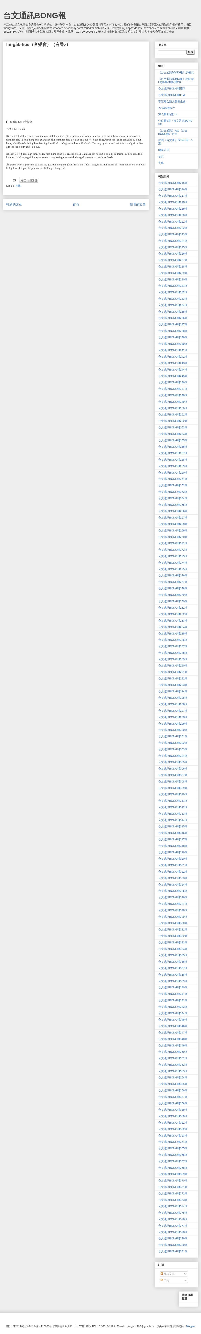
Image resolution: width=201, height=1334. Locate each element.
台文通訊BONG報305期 (172, 762)
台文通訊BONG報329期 (172, 916)
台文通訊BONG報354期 (172, 1077)
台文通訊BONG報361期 (172, 1122)
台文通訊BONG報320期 (172, 858)
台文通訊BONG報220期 (172, 215)
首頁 (76, 204)
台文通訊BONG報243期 (172, 363)
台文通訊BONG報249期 (172, 401)
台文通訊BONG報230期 (172, 279)
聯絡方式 (163, 150)
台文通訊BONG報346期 (172, 1026)
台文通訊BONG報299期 (172, 723)
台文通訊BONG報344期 (172, 1013)
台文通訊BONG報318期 (172, 845)
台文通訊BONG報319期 (172, 852)
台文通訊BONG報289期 (172, 659)
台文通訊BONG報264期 (172, 498)
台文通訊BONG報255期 (172, 440)
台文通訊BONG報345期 (172, 1019)
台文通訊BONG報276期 (172, 575)
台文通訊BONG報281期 (172, 607)
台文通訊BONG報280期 (172, 601)
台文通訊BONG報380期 (172, 1244)
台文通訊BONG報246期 (172, 382)
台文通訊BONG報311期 (172, 800)
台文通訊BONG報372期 (172, 1193)
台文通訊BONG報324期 (172, 884)
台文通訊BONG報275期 (172, 569)
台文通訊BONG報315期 (172, 826)
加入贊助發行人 (167, 114)
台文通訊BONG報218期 (172, 202)
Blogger (190, 1326)
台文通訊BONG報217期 (172, 195)
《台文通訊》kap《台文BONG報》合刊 (172, 132)
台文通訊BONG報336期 (172, 961)
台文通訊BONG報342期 (172, 1000)
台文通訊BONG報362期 (172, 1129)
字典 (161, 162)
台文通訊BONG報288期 (172, 652)
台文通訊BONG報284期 (172, 627)
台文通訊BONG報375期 (172, 1212)
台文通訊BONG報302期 (172, 742)
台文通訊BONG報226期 (172, 253)
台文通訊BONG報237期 (172, 324)
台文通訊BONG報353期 (172, 1071)
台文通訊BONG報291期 (172, 672)
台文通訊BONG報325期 (172, 890)
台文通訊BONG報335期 (172, 955)
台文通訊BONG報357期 (172, 1096)
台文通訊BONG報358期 (172, 1103)
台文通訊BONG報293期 (172, 685)
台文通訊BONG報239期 (172, 337)
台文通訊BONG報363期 (172, 1135)
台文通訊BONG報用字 (171, 88)
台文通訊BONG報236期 (172, 318)
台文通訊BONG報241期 (172, 350)
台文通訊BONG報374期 (172, 1206)
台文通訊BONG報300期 (172, 729)
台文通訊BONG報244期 (172, 369)
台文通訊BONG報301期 (172, 736)
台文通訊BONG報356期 (172, 1090)
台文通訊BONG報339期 (172, 981)
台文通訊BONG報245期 (172, 376)
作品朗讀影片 (166, 108)
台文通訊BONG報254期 (172, 434)
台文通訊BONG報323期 (172, 878)
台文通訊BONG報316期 (172, 833)
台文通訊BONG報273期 (172, 556)
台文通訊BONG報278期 (172, 588)
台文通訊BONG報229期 (172, 273)
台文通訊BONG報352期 (172, 1064)
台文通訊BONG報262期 (172, 485)
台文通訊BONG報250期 (172, 408)
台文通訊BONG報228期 (172, 266)
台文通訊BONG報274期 (172, 562)
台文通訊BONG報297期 (172, 710)
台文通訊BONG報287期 (172, 646)
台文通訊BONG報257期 (172, 453)
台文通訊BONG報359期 (172, 1109)
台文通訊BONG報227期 (172, 260)
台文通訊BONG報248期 (172, 395)
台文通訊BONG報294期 (172, 691)
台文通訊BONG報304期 (172, 755)
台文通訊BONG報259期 (172, 466)
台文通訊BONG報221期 (172, 221)
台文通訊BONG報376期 (172, 1219)
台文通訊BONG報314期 (172, 820)
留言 (165, 1280)
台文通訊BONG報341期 (172, 993)
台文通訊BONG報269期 (172, 530)
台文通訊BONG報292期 (172, 678)
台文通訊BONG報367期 (172, 1161)
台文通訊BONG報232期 (172, 292)
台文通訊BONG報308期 (172, 781)
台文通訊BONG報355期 (172, 1084)
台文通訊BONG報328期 (172, 910)
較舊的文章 (138, 204)
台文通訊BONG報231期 (172, 285)
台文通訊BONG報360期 (172, 1116)
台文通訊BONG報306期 (172, 768)
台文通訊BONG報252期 (172, 421)
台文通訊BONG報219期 (172, 208)
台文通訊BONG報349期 (172, 1045)
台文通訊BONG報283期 (172, 620)
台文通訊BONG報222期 (172, 227)
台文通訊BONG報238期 (172, 330)
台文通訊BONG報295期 (172, 697)
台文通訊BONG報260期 (172, 472)
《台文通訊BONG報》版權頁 (176, 72)
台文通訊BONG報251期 (172, 414)
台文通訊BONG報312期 (172, 807)
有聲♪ (18, 185)
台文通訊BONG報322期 (172, 871)
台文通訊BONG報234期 (172, 305)
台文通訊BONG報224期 (172, 240)
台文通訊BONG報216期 (172, 189)
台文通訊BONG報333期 (172, 942)
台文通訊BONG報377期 (172, 1225)
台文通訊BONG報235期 (172, 311)
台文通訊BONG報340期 (172, 987)
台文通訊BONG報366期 (172, 1154)
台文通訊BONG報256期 (172, 446)
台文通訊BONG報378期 (172, 1232)
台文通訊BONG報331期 (172, 929)
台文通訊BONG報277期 (172, 581)
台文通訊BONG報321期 (172, 865)
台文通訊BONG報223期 (172, 234)
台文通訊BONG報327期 (172, 903)
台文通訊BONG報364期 (172, 1141)
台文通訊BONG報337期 (172, 968)
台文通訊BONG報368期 (172, 1167)
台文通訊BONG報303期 (172, 749)
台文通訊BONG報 (34, 15)
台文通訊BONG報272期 (172, 549)
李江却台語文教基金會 (172, 101)
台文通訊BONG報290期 (172, 665)
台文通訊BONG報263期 (172, 491)
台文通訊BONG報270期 (172, 537)
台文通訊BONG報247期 (172, 388)
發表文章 (168, 1273)
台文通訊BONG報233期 (172, 298)
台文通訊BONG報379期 (172, 1238)
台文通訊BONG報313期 (172, 813)
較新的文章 (14, 204)
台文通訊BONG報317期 (172, 839)
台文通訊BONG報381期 (172, 1251)
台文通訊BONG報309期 (172, 788)
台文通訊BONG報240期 (172, 343)
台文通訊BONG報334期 (172, 949)
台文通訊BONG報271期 (172, 543)
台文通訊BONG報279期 (172, 594)
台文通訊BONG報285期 (172, 633)
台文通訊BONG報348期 (172, 1039)
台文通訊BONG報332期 (172, 936)
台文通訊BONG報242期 (172, 356)
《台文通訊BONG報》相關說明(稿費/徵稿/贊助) (176, 80)
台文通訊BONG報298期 (172, 717)
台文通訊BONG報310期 (172, 794)
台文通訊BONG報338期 (172, 974)
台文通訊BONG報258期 (172, 459)
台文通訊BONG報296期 (172, 704)
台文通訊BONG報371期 (172, 1187)
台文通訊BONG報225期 (172, 247)
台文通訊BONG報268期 (172, 524)
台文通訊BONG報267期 (172, 517)
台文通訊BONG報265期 (172, 504)
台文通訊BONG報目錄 (171, 95)
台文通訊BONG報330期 (172, 923)
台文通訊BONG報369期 (172, 1174)
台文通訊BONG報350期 (172, 1051)
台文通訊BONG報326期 (172, 897)
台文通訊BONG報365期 (172, 1148)
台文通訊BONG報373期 (172, 1200)
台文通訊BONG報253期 (172, 427)
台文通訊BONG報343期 (172, 1006)
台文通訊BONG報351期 (172, 1058)
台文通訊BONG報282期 (172, 614)
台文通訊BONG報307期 (172, 775)
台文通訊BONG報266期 (172, 511)
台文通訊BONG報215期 (172, 182)
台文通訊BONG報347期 (172, 1032)
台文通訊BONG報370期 (172, 1180)
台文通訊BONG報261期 (172, 478)
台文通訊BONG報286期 (172, 639)
